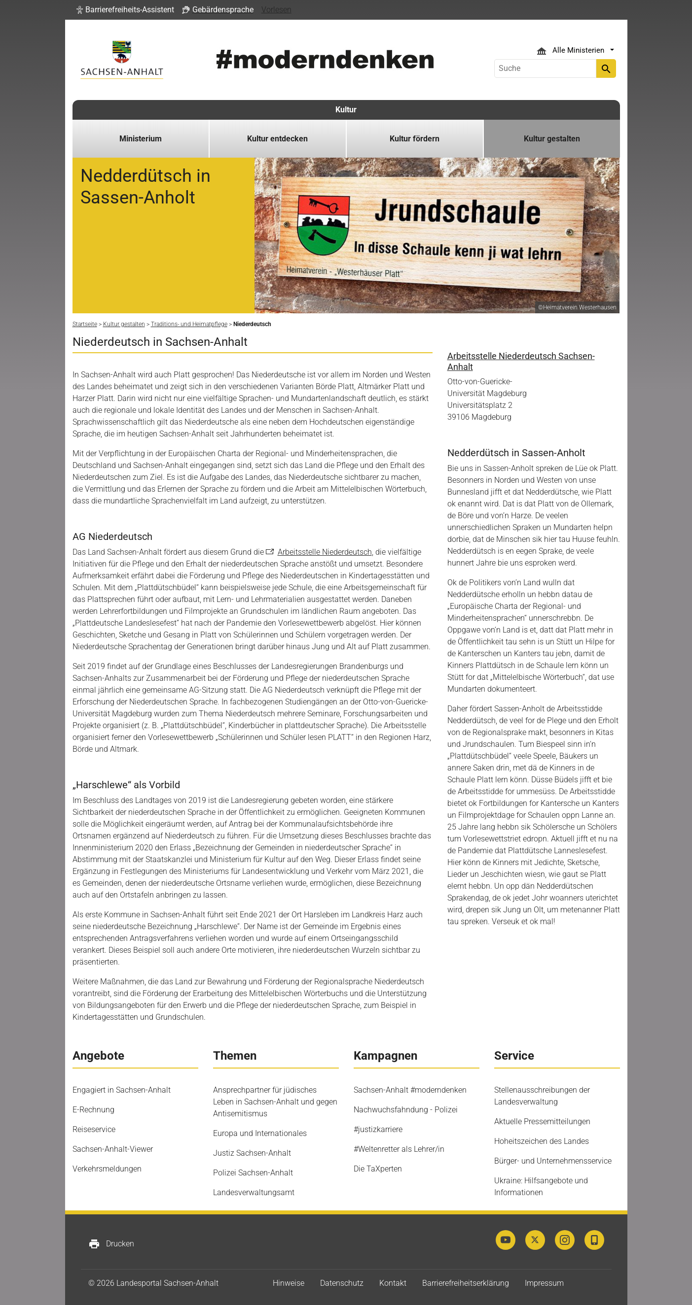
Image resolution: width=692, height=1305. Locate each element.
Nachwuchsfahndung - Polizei (406, 1109)
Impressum (544, 1283)
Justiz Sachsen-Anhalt (252, 1153)
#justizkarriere (378, 1129)
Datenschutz (342, 1283)
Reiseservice (94, 1129)
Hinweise (288, 1283)
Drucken (111, 1244)
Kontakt (392, 1283)
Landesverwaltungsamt (253, 1192)
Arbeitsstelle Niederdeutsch (325, 552)
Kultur (346, 109)
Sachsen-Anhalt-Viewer (113, 1149)
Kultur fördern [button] (414, 138)
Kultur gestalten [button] (552, 138)
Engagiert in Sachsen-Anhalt (122, 1090)
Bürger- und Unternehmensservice (553, 1161)
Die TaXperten (378, 1168)
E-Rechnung (93, 1109)
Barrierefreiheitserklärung (465, 1283)
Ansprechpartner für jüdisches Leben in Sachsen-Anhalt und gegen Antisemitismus (275, 1101)
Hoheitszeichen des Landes (541, 1141)
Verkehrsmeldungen (107, 1168)
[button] (125, 10)
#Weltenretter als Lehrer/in (399, 1149)
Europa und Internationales (260, 1133)
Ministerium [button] (140, 138)
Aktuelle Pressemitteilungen (542, 1121)
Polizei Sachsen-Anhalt (253, 1172)
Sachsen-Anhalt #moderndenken (410, 1090)
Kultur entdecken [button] (277, 138)
